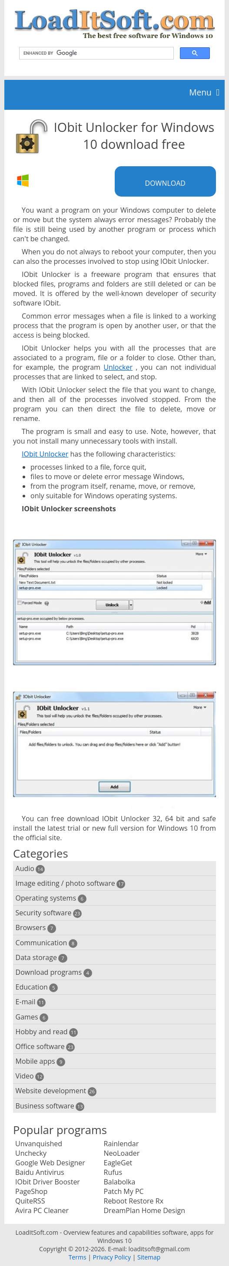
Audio (30, 869)
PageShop (31, 1191)
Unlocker (118, 367)
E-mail (31, 1002)
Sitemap (148, 1257)
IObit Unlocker (45, 454)
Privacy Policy (112, 1257)
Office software (45, 1047)
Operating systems (51, 898)
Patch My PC (124, 1191)
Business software (50, 1106)
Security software (49, 913)
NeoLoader (122, 1153)
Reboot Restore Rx (134, 1201)
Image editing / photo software (71, 883)
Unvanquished (38, 1143)
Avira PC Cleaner (42, 1210)
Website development (56, 1091)
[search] (95, 53)
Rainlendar (121, 1143)
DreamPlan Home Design (145, 1210)
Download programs (54, 972)
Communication (46, 943)
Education (37, 987)
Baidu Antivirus (39, 1172)
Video (30, 1076)
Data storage (41, 958)
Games (32, 1017)
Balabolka (120, 1182)
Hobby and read (47, 1032)
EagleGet (118, 1162)
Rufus (113, 1172)
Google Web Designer (50, 1162)
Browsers (36, 928)
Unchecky (30, 1153)
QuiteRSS (30, 1201)
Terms (77, 1257)
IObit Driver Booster (47, 1182)
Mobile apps (41, 1061)
